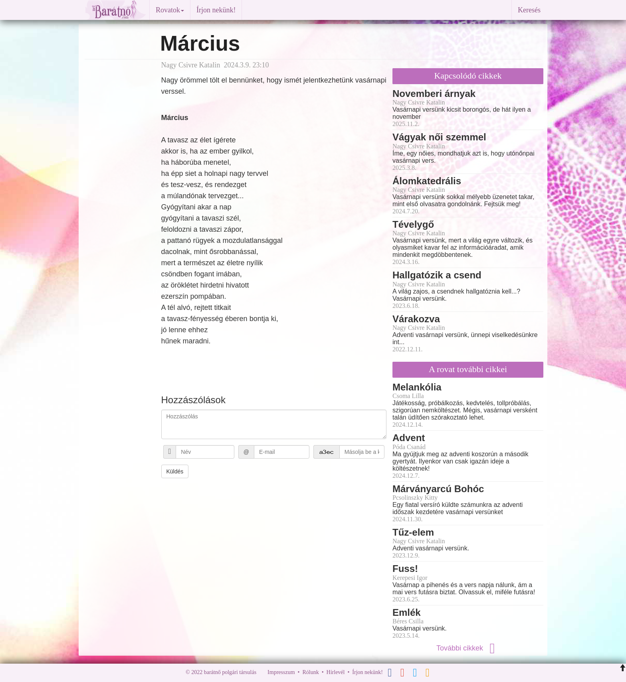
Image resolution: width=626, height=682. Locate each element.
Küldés (175, 471)
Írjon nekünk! (216, 10)
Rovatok (170, 10)
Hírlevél (336, 672)
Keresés (529, 10)
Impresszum (281, 672)
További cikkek (467, 648)
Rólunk (310, 672)
